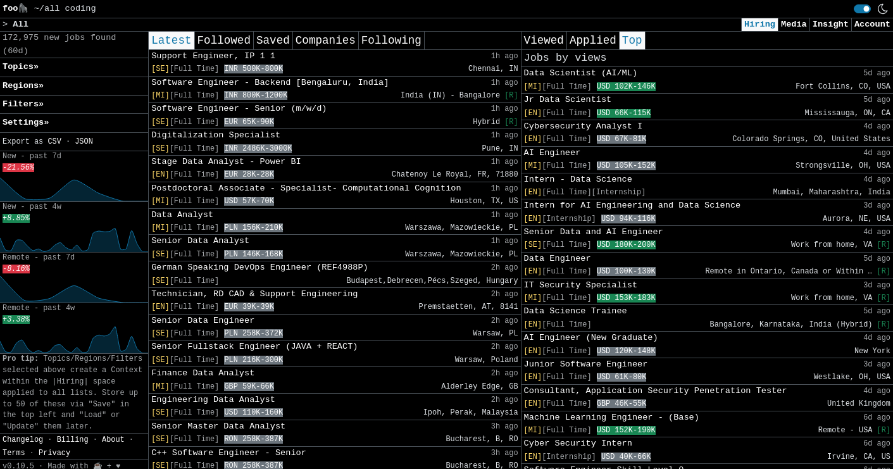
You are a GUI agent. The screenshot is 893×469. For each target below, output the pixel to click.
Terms (14, 453)
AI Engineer (552, 153)
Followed (224, 40)
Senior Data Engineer (202, 320)
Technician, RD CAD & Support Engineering (254, 294)
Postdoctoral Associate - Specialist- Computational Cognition (306, 188)
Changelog (23, 439)
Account (872, 24)
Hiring (759, 24)
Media (794, 24)
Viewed (544, 40)
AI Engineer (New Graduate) (591, 337)
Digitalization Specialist (215, 135)
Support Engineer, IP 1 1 (213, 56)
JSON (84, 141)
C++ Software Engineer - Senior (228, 453)
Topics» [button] (21, 67)
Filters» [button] (23, 104)
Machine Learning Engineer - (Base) (611, 417)
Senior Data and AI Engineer (593, 232)
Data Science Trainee (575, 311)
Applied (593, 40)
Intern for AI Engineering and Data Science (632, 205)
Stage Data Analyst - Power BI (226, 161)
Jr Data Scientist (568, 99)
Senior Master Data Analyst (218, 426)
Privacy (54, 453)
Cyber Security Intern (578, 443)
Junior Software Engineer (586, 364)
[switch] (862, 8)
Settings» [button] (26, 122)
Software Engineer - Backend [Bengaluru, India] (270, 82)
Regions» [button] (23, 86)
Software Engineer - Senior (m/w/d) (239, 108)
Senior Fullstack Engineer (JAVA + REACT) (254, 346)
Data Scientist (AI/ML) (580, 73)
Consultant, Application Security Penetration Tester (655, 391)
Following (391, 40)
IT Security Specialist (580, 285)
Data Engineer (557, 258)
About (113, 439)
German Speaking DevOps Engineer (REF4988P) (259, 267)
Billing (73, 439)
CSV (54, 141)
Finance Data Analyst (202, 373)
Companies (326, 40)
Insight (831, 24)
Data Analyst (182, 215)
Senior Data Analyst (200, 241)
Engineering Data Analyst (213, 399)
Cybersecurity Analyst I (583, 126)
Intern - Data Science (578, 179)
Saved (273, 40)
